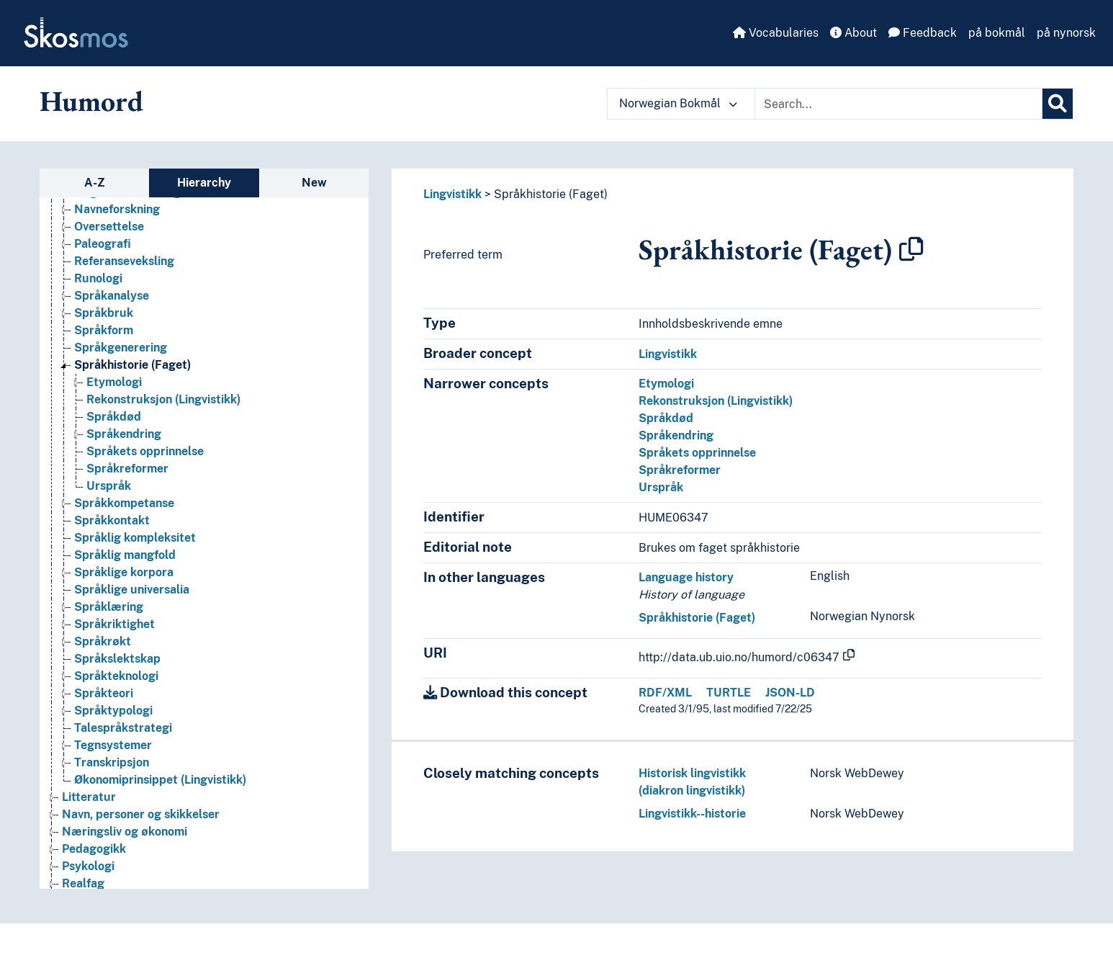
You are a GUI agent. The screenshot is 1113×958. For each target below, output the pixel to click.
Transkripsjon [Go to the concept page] (111, 762)
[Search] (1057, 104)
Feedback (922, 33)
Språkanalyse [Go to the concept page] (111, 296)
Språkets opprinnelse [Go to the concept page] (145, 451)
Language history (686, 577)
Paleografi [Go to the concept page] (102, 244)
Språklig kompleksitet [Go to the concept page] (135, 538)
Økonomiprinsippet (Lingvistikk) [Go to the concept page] (160, 780)
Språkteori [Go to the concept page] (103, 693)
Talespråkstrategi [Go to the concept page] (123, 728)
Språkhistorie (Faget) (551, 194)
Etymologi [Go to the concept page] (114, 382)
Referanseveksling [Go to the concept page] (124, 261)
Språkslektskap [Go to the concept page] (117, 659)
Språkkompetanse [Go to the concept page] (124, 503)
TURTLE (728, 692)
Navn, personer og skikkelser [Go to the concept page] (141, 814)
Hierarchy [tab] (204, 182)
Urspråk (661, 487)
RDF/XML (665, 692)
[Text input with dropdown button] (898, 104)
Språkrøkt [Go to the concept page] (102, 641)
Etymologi (666, 383)
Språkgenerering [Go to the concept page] (120, 347)
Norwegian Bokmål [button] (678, 103)
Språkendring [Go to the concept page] (123, 434)
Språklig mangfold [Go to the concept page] (125, 555)
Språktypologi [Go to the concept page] (113, 710)
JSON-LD (790, 692)
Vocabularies (776, 33)
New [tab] (314, 182)
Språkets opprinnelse (697, 453)
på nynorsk (1066, 33)
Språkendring (676, 435)
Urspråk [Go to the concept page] (108, 486)
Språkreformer (680, 470)
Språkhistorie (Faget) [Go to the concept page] (132, 365)
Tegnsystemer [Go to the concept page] (113, 745)
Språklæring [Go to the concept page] (108, 607)
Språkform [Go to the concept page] (103, 330)
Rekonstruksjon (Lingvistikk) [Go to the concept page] (163, 399)
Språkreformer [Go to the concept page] (127, 468)
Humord (91, 101)
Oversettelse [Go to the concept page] (109, 226)
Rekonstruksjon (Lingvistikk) (716, 401)
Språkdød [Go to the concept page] (113, 417)
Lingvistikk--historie (692, 813)
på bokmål (996, 33)
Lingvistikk (452, 194)
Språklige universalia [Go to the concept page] (131, 589)
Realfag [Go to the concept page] (83, 883)
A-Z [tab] (94, 182)
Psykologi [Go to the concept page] (88, 866)
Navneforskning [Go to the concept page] (117, 209)
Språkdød (666, 418)
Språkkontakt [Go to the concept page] (112, 520)
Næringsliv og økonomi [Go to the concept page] (124, 831)
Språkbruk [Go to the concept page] (103, 313)
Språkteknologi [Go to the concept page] (116, 676)
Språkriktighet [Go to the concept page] (114, 624)
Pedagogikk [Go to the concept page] (94, 849)
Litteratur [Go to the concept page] (89, 797)
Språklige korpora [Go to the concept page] (124, 572)
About (853, 33)
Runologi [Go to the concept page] (98, 278)
